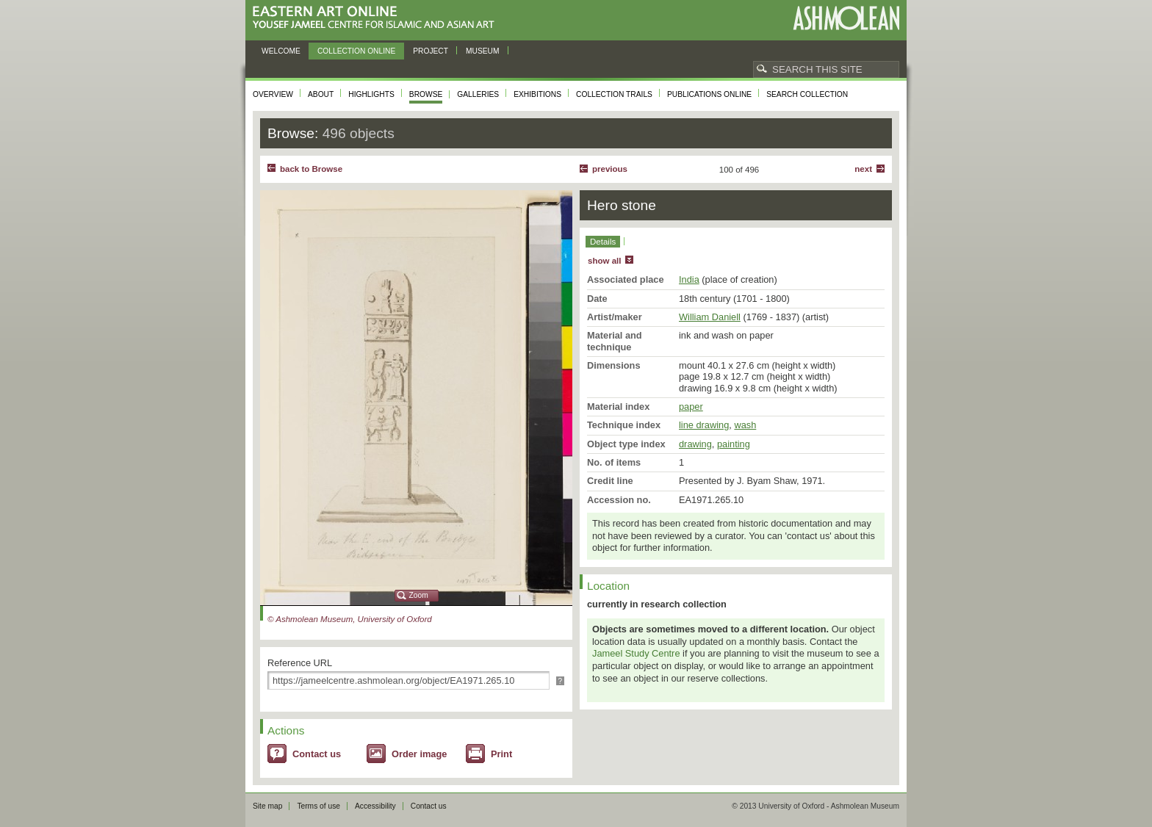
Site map (267, 806)
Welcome (281, 51)
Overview (273, 94)
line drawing (704, 424)
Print (501, 753)
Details (603, 241)
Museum (483, 51)
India (689, 279)
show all (604, 260)
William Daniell (710, 316)
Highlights (371, 94)
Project (430, 51)
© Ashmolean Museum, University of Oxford (349, 619)
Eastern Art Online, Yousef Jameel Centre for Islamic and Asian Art (377, 18)
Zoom (418, 595)
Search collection (807, 94)
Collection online (356, 51)
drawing (695, 443)
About (321, 94)
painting (733, 443)
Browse (426, 94)
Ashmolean (846, 18)
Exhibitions (537, 94)
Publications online (709, 94)
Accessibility (375, 806)
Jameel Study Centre (636, 653)
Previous (609, 169)
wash (745, 424)
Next (863, 169)
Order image (419, 753)
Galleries (478, 94)
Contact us (316, 753)
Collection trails (614, 94)
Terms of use (318, 806)
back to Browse (311, 169)
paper (691, 406)
